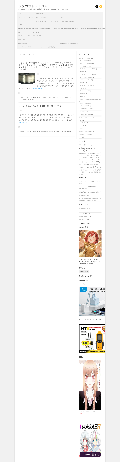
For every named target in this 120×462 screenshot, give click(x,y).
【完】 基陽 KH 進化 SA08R (67, 21)
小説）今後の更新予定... (85, 208)
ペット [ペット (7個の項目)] (81, 162)
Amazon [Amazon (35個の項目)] (94, 148)
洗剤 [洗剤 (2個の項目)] (93, 170)
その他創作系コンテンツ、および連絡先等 (68, 43)
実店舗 (81, 96)
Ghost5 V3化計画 (53, 21)
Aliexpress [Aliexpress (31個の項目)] (84, 148)
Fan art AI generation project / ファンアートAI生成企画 (95, 28)
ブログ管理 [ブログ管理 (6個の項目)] (96, 159)
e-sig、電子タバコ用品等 (86, 63)
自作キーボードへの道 (41, 21)
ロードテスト (64, 17)
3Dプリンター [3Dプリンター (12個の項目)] (85, 145)
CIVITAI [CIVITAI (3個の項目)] (81, 151)
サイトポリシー (21, 17)
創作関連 (28, 36)
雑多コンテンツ (39, 13)
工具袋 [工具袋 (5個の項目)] (99, 167)
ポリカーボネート (32, 99)
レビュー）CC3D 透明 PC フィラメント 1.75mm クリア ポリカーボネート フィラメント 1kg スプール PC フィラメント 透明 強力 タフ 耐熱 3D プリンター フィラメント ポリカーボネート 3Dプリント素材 (46, 66)
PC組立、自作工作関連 (41, 17)
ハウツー (82, 125)
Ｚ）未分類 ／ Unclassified (85, 137)
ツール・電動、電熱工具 (86, 77)
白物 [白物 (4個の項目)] (95, 170)
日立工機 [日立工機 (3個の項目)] (83, 170)
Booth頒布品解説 (22, 43)
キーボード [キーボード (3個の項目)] (91, 155)
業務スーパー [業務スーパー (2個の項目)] (89, 170)
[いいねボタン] (38, 74)
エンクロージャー (58, 131)
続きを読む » (37, 88)
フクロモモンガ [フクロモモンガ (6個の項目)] (88, 159)
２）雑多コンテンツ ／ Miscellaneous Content (90, 99)
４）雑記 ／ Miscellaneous (85, 131)
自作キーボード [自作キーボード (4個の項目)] (86, 172)
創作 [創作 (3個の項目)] (85, 164)
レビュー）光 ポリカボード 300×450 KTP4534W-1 (39, 106)
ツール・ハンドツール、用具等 (87, 74)
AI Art (20, 24)
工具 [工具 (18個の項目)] (94, 167)
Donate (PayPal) (84, 271)
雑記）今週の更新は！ (84, 195)
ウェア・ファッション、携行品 (87, 69)
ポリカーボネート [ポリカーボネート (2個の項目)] (87, 162)
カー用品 (82, 71)
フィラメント (23, 99)
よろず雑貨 (82, 93)
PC (57, 97)
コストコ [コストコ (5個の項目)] (97, 155)
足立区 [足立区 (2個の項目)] (92, 172)
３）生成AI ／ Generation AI (85, 118)
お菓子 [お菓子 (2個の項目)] (93, 153)
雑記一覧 (20, 36)
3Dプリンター (52, 97)
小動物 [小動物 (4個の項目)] (95, 164)
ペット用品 (82, 82)
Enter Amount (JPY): (86, 264)
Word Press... (82, 211)
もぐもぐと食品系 (84, 91)
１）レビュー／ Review (30, 97)
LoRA (81, 120)
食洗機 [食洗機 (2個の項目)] (81, 174)
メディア (82, 88)
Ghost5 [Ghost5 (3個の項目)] (91, 151)
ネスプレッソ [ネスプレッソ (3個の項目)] (86, 157)
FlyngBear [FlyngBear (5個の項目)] (86, 151)
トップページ (21, 13)
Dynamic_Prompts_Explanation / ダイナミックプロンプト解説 (34, 28)
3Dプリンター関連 (41, 97)
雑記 (19, 32)
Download (36, 32)
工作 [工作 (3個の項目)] (91, 167)
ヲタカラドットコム (33, 6)
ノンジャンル (83, 122)
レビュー (31, 17)
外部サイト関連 (21, 39)
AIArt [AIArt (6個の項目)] (92, 145)
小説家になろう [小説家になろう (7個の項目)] (84, 167)
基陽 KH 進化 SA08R (86, 114)
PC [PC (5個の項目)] (97, 151)
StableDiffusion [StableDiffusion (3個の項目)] (82, 153)
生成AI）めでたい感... (84, 219)
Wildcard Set (37, 36)
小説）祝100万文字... (84, 216)
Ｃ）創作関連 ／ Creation (85, 134)
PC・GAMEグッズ (84, 66)
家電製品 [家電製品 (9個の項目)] (89, 165)
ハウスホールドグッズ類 (86, 80)
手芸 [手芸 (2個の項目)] (80, 170)
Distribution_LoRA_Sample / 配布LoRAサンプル (65, 28)
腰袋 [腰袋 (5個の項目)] (98, 170)
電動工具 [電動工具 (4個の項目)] (96, 172)
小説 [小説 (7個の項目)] (98, 165)
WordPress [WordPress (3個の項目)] (89, 153)
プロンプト (82, 128)
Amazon (51, 131)
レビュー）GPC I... (83, 213)
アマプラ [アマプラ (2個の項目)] (97, 153)
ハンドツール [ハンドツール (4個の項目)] (93, 157)
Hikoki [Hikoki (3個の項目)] (94, 151)
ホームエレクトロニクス (86, 85)
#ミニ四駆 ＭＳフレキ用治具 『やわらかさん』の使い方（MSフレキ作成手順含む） (37, 47)
